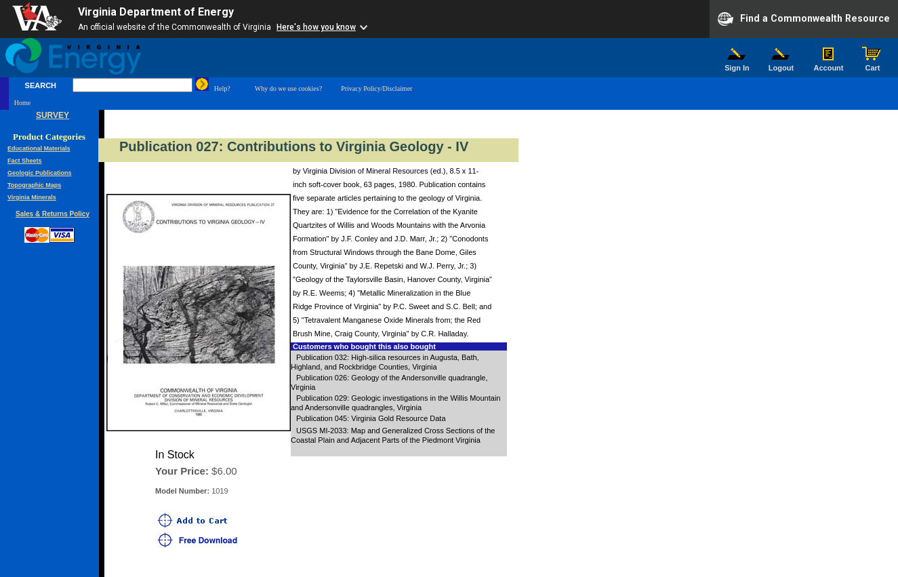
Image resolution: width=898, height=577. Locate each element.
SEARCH (40, 85)
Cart (873, 64)
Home (22, 102)
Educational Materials (38, 148)
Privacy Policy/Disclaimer (376, 88)
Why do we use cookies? (288, 88)
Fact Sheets (24, 160)
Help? (222, 88)
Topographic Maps (34, 185)
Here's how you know (316, 27)
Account (828, 64)
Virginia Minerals (31, 197)
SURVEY (52, 115)
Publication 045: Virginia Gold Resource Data (371, 418)
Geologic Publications (39, 173)
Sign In (737, 64)
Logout (781, 64)
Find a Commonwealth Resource (804, 19)
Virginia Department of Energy (156, 11)
